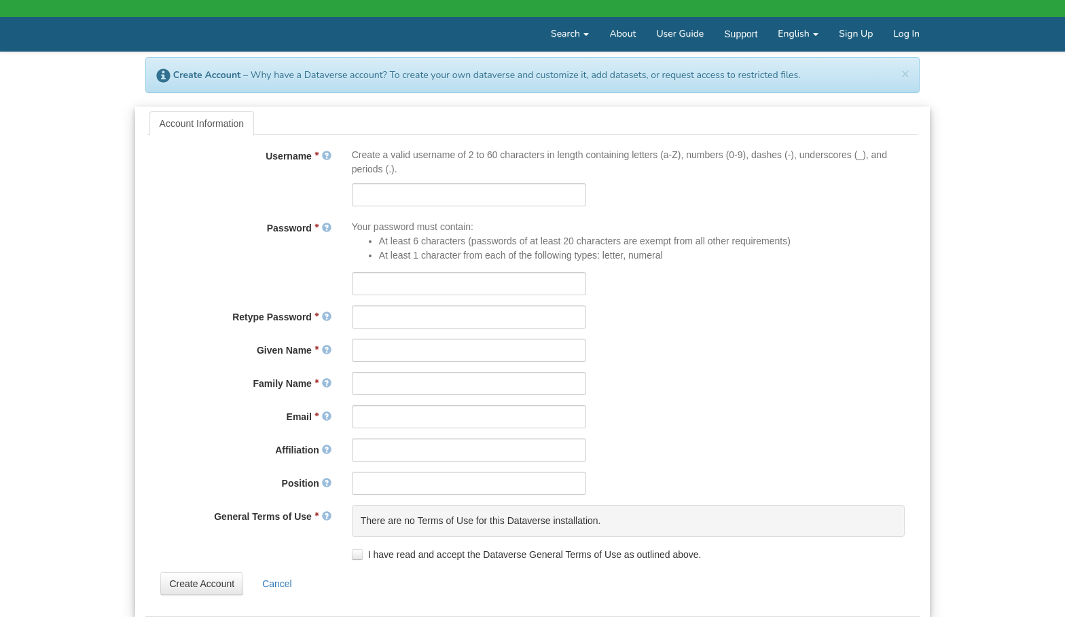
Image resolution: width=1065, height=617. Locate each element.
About (622, 33)
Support (740, 34)
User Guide (680, 33)
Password (299, 228)
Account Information (202, 123)
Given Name (294, 350)
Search (570, 33)
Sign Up (856, 33)
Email (309, 416)
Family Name (292, 383)
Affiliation (303, 450)
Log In (906, 33)
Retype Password (281, 317)
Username (298, 156)
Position (306, 483)
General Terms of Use (272, 516)
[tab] (202, 123)
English (798, 33)
